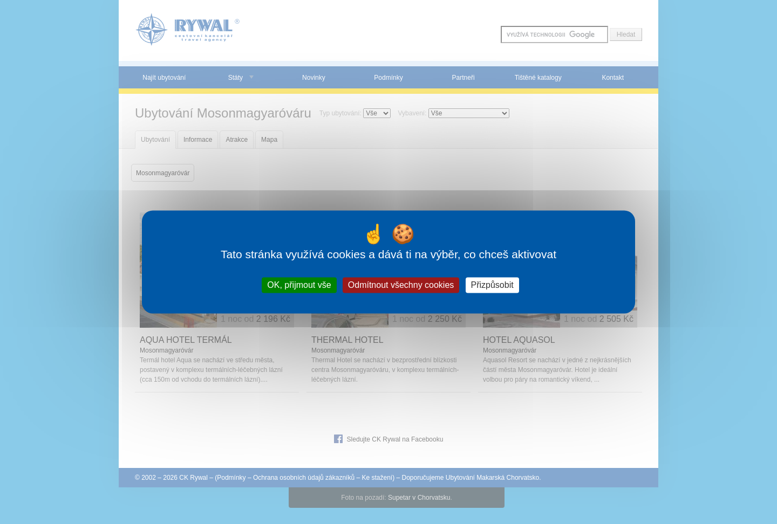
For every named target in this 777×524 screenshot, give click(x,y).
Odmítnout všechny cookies (401, 284)
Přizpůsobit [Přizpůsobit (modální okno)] (492, 284)
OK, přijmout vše (299, 284)
